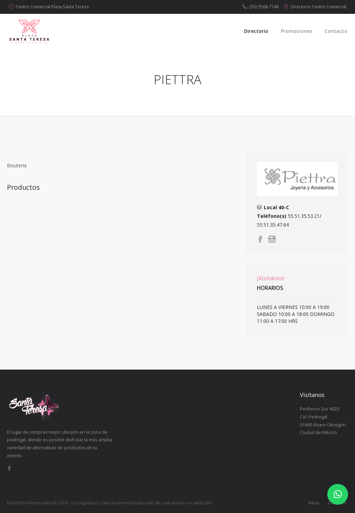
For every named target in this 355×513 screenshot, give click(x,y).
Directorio (256, 31)
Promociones (296, 31)
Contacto (335, 31)
